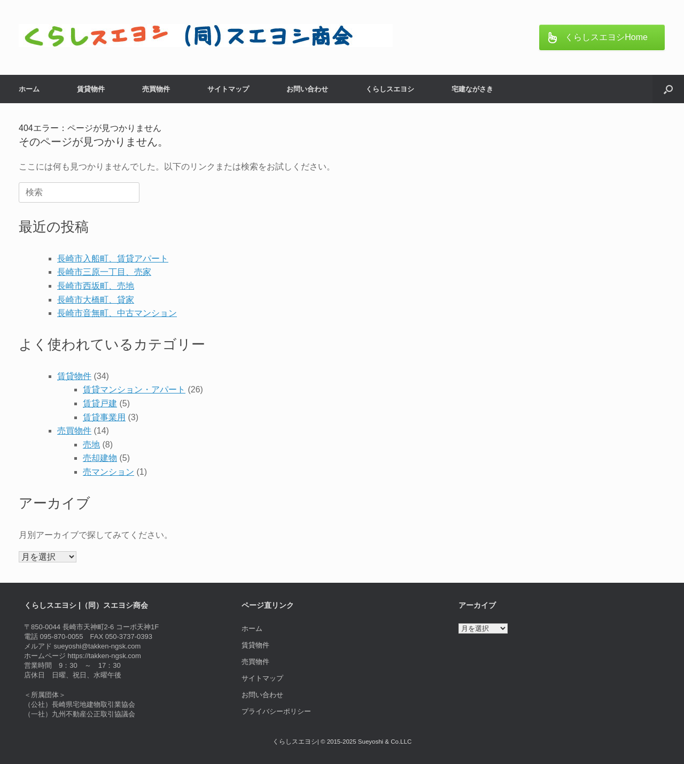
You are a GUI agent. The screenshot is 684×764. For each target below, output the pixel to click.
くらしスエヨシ (390, 89)
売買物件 (156, 89)
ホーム (29, 89)
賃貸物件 (91, 89)
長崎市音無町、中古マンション (117, 313)
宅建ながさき (472, 89)
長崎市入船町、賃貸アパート (112, 258)
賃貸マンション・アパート (134, 389)
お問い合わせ (307, 89)
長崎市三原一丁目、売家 (104, 271)
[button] (668, 89)
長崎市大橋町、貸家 (95, 299)
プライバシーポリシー (276, 711)
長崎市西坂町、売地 (95, 285)
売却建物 (100, 457)
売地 (91, 444)
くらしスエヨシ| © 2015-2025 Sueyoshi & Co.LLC (342, 741)
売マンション (108, 471)
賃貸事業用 (104, 417)
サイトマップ (228, 89)
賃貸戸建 (100, 403)
